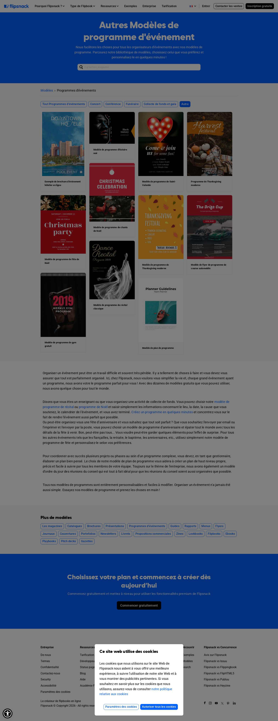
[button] (8, 713)
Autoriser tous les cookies (159, 706)
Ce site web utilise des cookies (139, 654)
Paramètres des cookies (121, 706)
